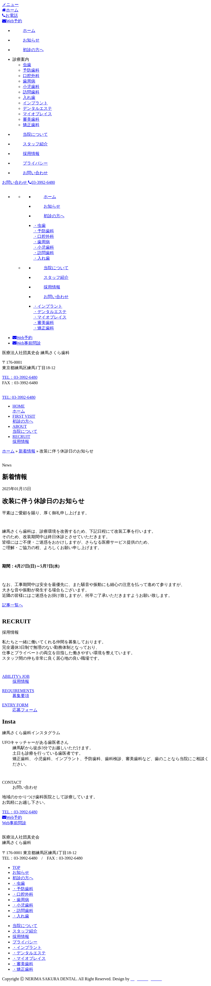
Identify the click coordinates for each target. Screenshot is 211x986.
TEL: (18, 397)
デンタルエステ (37, 108)
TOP (16, 867)
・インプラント (47, 306)
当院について (24, 925)
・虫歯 (39, 225)
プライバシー (24, 942)
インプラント (35, 103)
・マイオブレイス (49, 317)
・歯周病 (41, 242)
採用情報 (20, 936)
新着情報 (27, 451)
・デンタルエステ (49, 311)
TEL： (19, 377)
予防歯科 (31, 70)
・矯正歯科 (43, 328)
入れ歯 (29, 97)
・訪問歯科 (43, 253)
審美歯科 (31, 119)
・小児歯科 (43, 247)
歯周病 (29, 81)
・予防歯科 (43, 231)
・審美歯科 (43, 322)
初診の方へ (22, 878)
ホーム (8, 451)
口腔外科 (31, 75)
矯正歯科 (31, 125)
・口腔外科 (43, 236)
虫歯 (27, 65)
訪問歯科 (31, 92)
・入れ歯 (41, 258)
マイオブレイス (37, 114)
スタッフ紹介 (24, 931)
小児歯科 (31, 86)
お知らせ (20, 872)
